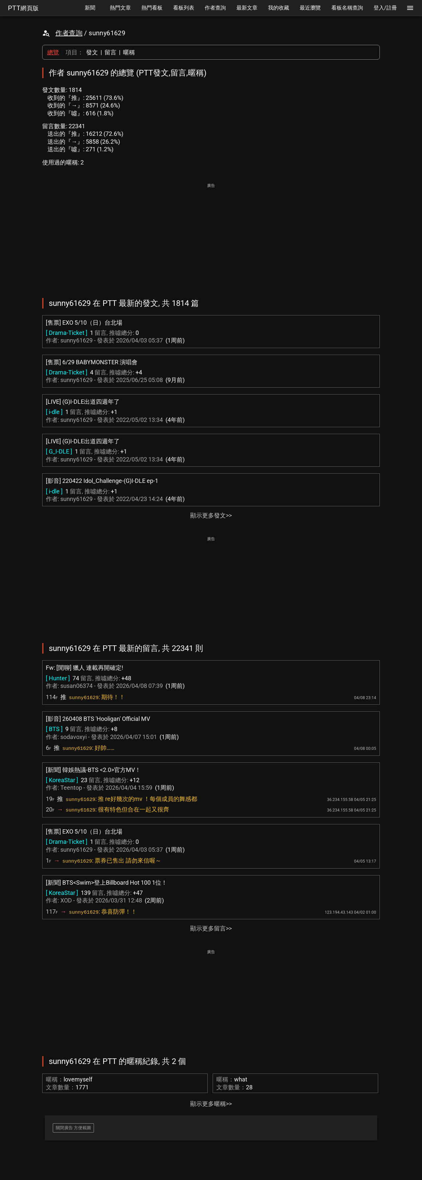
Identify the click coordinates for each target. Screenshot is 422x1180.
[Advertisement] (211, 236)
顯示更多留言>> (211, 928)
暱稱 (129, 52)
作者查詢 (68, 33)
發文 (92, 52)
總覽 (53, 52)
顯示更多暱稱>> (211, 1103)
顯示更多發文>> (211, 515)
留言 (110, 52)
